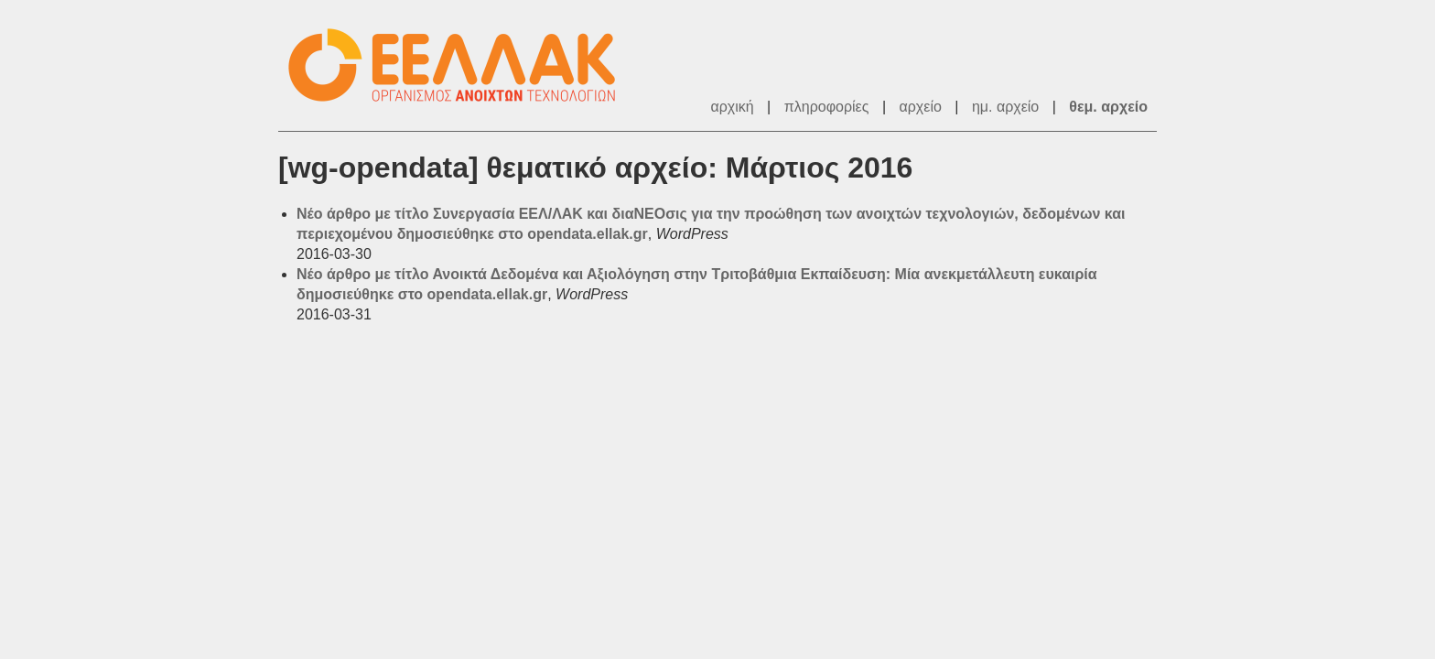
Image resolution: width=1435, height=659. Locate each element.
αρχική (731, 106)
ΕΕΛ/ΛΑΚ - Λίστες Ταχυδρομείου (461, 65)
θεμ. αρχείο (1108, 106)
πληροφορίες (826, 106)
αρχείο (921, 106)
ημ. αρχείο (1005, 106)
